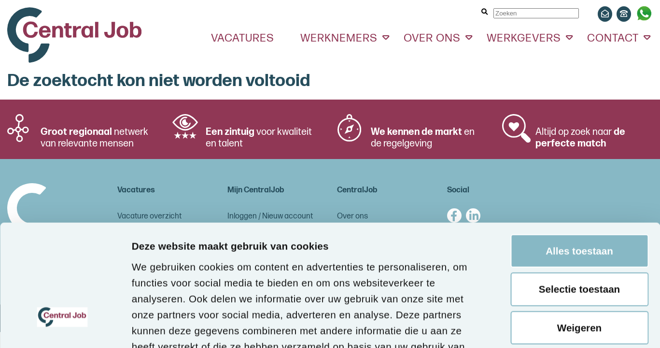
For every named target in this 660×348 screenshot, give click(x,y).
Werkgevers (524, 38)
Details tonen (163, 326)
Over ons (432, 38)
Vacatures (242, 38)
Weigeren (579, 224)
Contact (613, 38)
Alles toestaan (579, 147)
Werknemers (339, 38)
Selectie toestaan (579, 185)
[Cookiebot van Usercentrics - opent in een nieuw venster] (62, 326)
